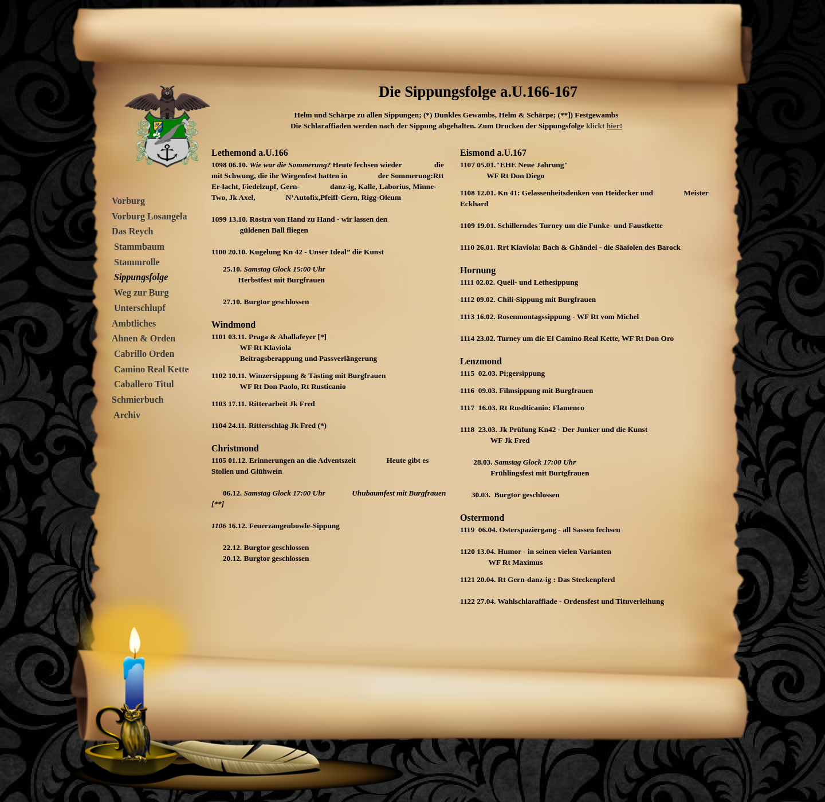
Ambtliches (134, 323)
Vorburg (128, 201)
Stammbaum (138, 246)
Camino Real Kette (151, 369)
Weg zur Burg (140, 292)
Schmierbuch (138, 399)
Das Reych (132, 231)
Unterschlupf (140, 308)
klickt (596, 125)
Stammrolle (137, 262)
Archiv (126, 415)
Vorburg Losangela (149, 216)
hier (614, 125)
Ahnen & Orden (143, 338)
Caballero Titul (144, 384)
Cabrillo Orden (144, 354)
